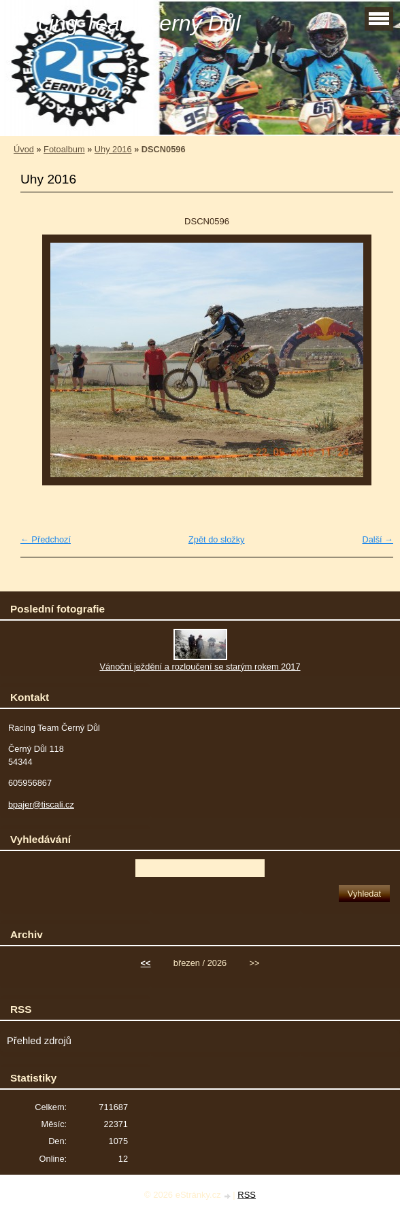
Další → (377, 539)
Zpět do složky (216, 539)
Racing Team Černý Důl (125, 23)
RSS (246, 1195)
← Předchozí (45, 539)
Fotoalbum (64, 149)
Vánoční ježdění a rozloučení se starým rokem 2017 (199, 666)
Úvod (24, 149)
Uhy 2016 (113, 149)
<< (146, 963)
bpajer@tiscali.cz (41, 804)
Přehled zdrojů (39, 1040)
